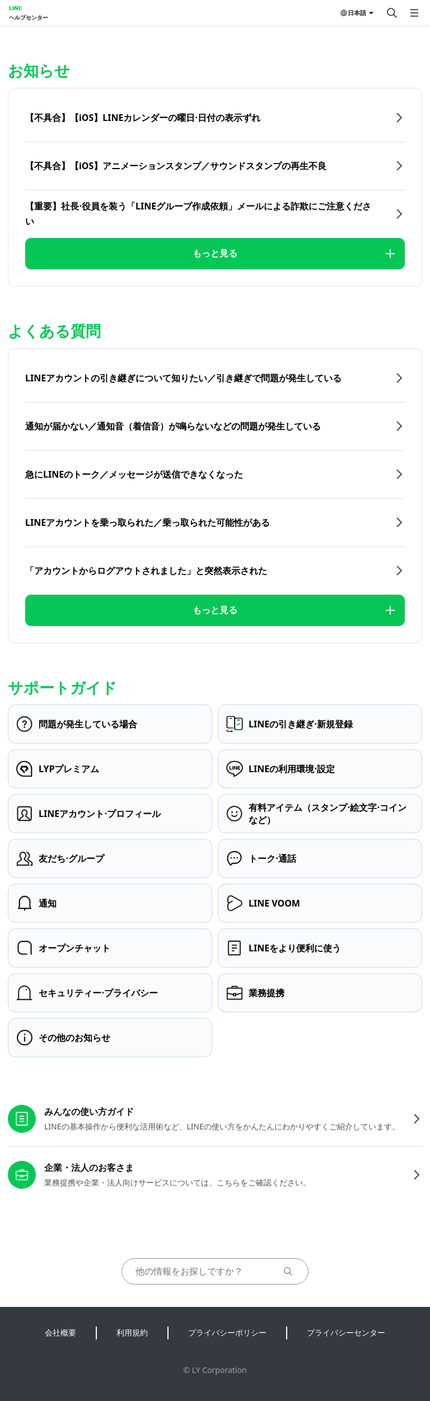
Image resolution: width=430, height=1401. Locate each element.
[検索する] (392, 13)
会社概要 (60, 1332)
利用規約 (132, 1332)
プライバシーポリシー (227, 1332)
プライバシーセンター (346, 1332)
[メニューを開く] (414, 13)
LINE (15, 8)
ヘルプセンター (28, 17)
